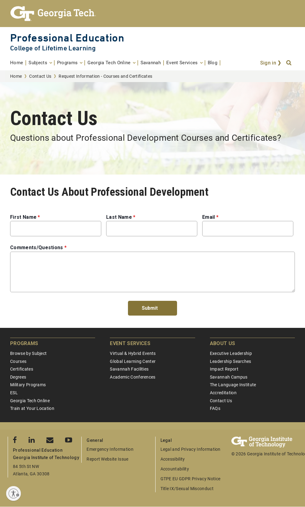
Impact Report (224, 369)
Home (16, 76)
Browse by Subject (28, 353)
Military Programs (28, 384)
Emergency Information (110, 449)
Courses (18, 361)
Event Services (130, 343)
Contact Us (40, 76)
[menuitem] (18, 62)
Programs (24, 343)
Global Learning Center (133, 361)
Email (208, 217)
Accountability (174, 468)
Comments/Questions (36, 247)
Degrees (18, 377)
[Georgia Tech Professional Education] (152, 13)
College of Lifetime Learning (53, 48)
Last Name (119, 217)
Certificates (21, 369)
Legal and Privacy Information (190, 449)
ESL (14, 392)
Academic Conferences (132, 377)
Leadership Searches (230, 361)
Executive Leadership (231, 353)
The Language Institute (233, 384)
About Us (222, 343)
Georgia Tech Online (30, 400)
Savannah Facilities (129, 369)
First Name (23, 217)
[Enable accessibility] (13, 493)
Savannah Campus (229, 377)
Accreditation (223, 392)
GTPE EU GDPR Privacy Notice (190, 478)
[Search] (289, 63)
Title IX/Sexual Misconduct (187, 488)
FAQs (215, 408)
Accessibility (172, 459)
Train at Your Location (32, 408)
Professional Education (67, 37)
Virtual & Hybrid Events (133, 353)
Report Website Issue (107, 459)
